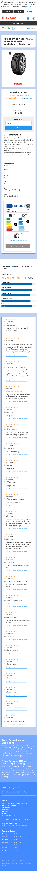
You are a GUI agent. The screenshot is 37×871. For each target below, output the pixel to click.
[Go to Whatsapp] (22, 787)
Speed (5, 188)
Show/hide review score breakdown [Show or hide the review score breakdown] (16, 333)
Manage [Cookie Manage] (29, 12)
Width (5, 169)
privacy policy (30, 6)
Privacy (14, 863)
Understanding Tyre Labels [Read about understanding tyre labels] (18, 240)
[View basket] (28, 18)
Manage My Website (8, 792)
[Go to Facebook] (13, 787)
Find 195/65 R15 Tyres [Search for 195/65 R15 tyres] (18, 246)
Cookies (28, 863)
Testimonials (5, 863)
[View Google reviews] (18, 28)
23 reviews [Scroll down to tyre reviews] (29, 98)
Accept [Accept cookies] (7, 12)
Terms (21, 863)
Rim (4, 182)
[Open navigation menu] (34, 18)
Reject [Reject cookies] (19, 12)
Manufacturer (8, 163)
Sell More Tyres (22, 792)
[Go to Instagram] (17, 787)
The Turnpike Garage (8, 861)
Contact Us (5, 865)
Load (5, 194)
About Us (21, 861)
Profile (5, 175)
